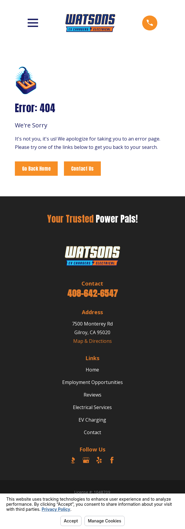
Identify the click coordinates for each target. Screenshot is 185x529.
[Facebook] (112, 460)
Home (92, 369)
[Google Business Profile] (86, 460)
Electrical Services (92, 407)
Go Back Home (36, 168)
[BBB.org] (73, 460)
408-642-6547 (92, 293)
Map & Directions (92, 341)
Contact (92, 432)
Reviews (92, 394)
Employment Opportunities (92, 382)
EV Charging (92, 420)
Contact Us (82, 168)
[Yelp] (99, 460)
